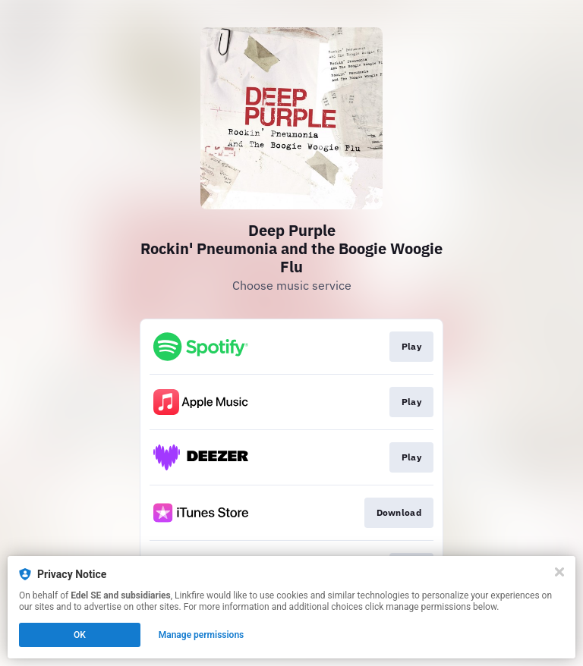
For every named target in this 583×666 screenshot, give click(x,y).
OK (80, 635)
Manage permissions (201, 635)
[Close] (559, 572)
